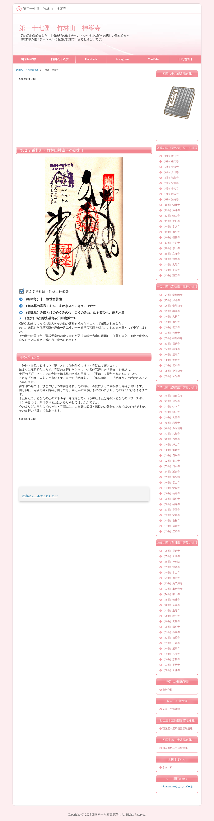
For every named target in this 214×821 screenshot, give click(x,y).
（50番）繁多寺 (171, 450)
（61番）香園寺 (171, 509)
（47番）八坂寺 (171, 433)
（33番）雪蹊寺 (171, 343)
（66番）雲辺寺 (171, 550)
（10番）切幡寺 (171, 204)
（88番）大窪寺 (171, 670)
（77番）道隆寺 (171, 610)
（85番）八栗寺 (171, 653)
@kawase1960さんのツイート (177, 786)
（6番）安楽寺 (170, 183)
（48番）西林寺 (171, 439)
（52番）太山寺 (171, 460)
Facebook (91, 59)
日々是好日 (184, 59)
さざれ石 (167, 767)
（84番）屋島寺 (171, 648)
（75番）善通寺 (171, 599)
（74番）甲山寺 (171, 594)
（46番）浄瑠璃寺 (172, 428)
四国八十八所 (60, 59)
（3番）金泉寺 (170, 166)
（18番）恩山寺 (171, 248)
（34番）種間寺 (171, 349)
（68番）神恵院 (171, 561)
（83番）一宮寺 (171, 643)
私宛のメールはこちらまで (39, 496)
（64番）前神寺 (171, 526)
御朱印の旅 (28, 59)
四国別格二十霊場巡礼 (174, 747)
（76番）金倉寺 (171, 605)
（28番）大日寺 (171, 316)
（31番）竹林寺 (171, 332)
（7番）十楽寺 (170, 188)
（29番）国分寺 (171, 322)
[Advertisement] (84, 110)
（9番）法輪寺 (170, 199)
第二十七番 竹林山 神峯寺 (60, 27)
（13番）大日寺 (171, 221)
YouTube (153, 59)
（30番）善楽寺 (171, 327)
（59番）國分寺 (171, 498)
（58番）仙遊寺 (171, 493)
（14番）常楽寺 (171, 226)
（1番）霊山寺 (170, 156)
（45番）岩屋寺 (171, 422)
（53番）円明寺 (171, 466)
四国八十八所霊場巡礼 (27, 70)
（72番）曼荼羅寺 (172, 583)
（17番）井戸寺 (171, 242)
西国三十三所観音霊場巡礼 (177, 728)
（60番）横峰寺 (171, 504)
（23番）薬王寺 (171, 275)
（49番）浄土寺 (171, 444)
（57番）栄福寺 (171, 488)
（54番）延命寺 (171, 471)
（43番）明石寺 (171, 411)
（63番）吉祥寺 (171, 520)
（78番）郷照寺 (171, 615)
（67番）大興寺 (171, 556)
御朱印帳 (167, 689)
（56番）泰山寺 (171, 482)
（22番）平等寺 (171, 270)
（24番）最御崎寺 (172, 294)
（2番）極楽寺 (170, 161)
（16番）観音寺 (171, 237)
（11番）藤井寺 (171, 210)
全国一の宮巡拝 (171, 709)
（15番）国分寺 (171, 232)
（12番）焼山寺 (171, 215)
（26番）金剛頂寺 (172, 305)
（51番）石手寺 (171, 455)
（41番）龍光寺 (171, 401)
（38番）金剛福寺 (172, 370)
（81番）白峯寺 (171, 632)
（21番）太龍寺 (171, 264)
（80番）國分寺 (171, 626)
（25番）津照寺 (171, 300)
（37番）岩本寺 (171, 365)
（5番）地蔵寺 (170, 177)
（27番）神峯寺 (171, 311)
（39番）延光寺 (171, 376)
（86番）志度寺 (171, 659)
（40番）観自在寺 (172, 395)
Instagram (122, 59)
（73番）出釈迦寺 (172, 588)
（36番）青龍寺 (171, 360)
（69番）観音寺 (171, 567)
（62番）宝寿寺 (171, 515)
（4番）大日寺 (170, 172)
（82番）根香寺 (171, 637)
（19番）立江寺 (171, 253)
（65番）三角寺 (171, 531)
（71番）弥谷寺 (171, 577)
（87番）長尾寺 (171, 664)
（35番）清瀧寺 (171, 354)
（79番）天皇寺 (171, 621)
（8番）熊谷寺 (170, 194)
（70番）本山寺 (171, 572)
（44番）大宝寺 (171, 417)
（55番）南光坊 (171, 477)
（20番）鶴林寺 (171, 259)
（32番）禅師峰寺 (172, 338)
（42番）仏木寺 (171, 406)
